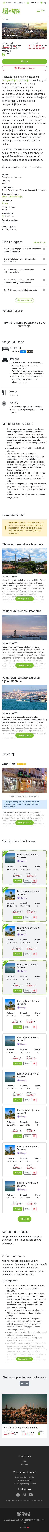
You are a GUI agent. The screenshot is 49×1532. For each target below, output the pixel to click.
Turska (7, 19)
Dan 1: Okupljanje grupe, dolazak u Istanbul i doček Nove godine (24, 250)
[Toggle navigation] (41, 10)
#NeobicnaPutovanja (22, 1500)
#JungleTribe (10, 1500)
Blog (25, 1461)
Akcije (5, 197)
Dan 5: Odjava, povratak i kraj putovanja (24, 290)
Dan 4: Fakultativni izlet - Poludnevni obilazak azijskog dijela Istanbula (24, 281)
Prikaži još (24, 1219)
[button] (14, 3)
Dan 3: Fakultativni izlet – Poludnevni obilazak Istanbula (24, 270)
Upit (24, 61)
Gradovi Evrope (15, 197)
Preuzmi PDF (24, 300)
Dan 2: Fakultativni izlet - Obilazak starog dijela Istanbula (24, 260)
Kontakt (24, 1464)
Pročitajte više (24, 599)
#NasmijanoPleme (36, 1500)
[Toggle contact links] (32, 3)
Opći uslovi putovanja (24, 1477)
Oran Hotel (15, 351)
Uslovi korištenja (24, 1480)
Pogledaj (18, 881)
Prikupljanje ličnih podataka (24, 1484)
